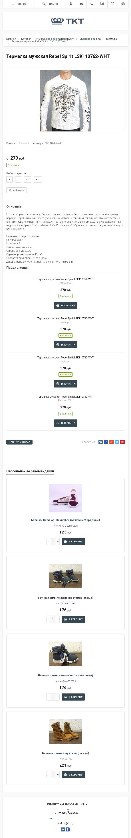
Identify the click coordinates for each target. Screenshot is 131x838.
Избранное (16, 190)
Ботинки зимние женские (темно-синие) (65, 675)
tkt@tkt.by (68, 823)
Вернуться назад (19, 442)
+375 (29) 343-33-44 (66, 813)
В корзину (65, 305)
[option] (65, 100)
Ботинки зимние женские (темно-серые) (65, 597)
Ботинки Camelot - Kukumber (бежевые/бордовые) (65, 520)
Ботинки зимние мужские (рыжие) (65, 753)
